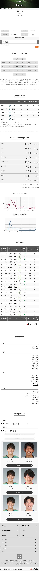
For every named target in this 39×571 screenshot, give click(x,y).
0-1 (16, 256)
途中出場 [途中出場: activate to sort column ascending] (31, 102)
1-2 (16, 253)
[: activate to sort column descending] (2, 102)
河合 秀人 (35, 383)
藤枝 (11, 270)
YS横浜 (10, 267)
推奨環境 (11, 560)
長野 (11, 262)
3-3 (16, 298)
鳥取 (13, 106)
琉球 (11, 265)
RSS (37, 47)
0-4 (16, 276)
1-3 (16, 270)
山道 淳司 (35, 367)
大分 (11, 253)
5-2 (16, 306)
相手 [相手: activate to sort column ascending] (10, 249)
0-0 (16, 262)
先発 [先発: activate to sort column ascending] (25, 102)
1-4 (16, 301)
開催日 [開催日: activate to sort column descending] (5, 249)
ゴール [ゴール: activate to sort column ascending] (33, 249)
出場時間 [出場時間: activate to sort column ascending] (23, 249)
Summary (4, 548)
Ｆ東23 (10, 259)
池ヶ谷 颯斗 (34, 381)
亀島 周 (35, 363)
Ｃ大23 (10, 281)
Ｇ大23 (10, 276)
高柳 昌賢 (35, 399)
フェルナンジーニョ (32, 394)
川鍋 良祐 (35, 356)
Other (3, 551)
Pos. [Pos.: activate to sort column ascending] (29, 249)
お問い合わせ (31, 560)
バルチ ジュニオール (32, 395)
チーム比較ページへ (19, 434)
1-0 (16, 265)
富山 (11, 301)
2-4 (16, 314)
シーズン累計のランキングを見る (29, 187)
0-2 (16, 284)
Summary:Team (25, 525)
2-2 (16, 281)
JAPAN (23, 530)
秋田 (11, 289)
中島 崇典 (35, 357)
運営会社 (26, 560)
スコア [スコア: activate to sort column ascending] (15, 249)
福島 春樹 (35, 348)
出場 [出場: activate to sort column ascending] (19, 102)
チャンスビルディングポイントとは (29, 184)
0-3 (16, 289)
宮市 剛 (35, 397)
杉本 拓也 (35, 347)
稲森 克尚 (35, 359)
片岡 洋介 (35, 368)
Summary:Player (6, 530)
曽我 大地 (35, 365)
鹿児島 (10, 256)
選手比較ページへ (19, 438)
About (22, 535)
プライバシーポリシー (18, 560)
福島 (11, 278)
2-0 (16, 292)
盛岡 (11, 284)
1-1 (16, 312)
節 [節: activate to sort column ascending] (1, 249)
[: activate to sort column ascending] (5, 102)
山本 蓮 (35, 385)
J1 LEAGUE (4, 539)
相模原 (10, 273)
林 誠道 (35, 379)
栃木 (11, 309)
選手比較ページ (19, 465)
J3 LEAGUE (4, 545)
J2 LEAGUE (4, 542)
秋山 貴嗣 (35, 361)
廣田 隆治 (35, 375)
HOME (1, 8)
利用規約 (7, 560)
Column (4, 535)
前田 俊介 (35, 403)
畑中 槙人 (35, 401)
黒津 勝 (35, 392)
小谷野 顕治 (34, 377)
